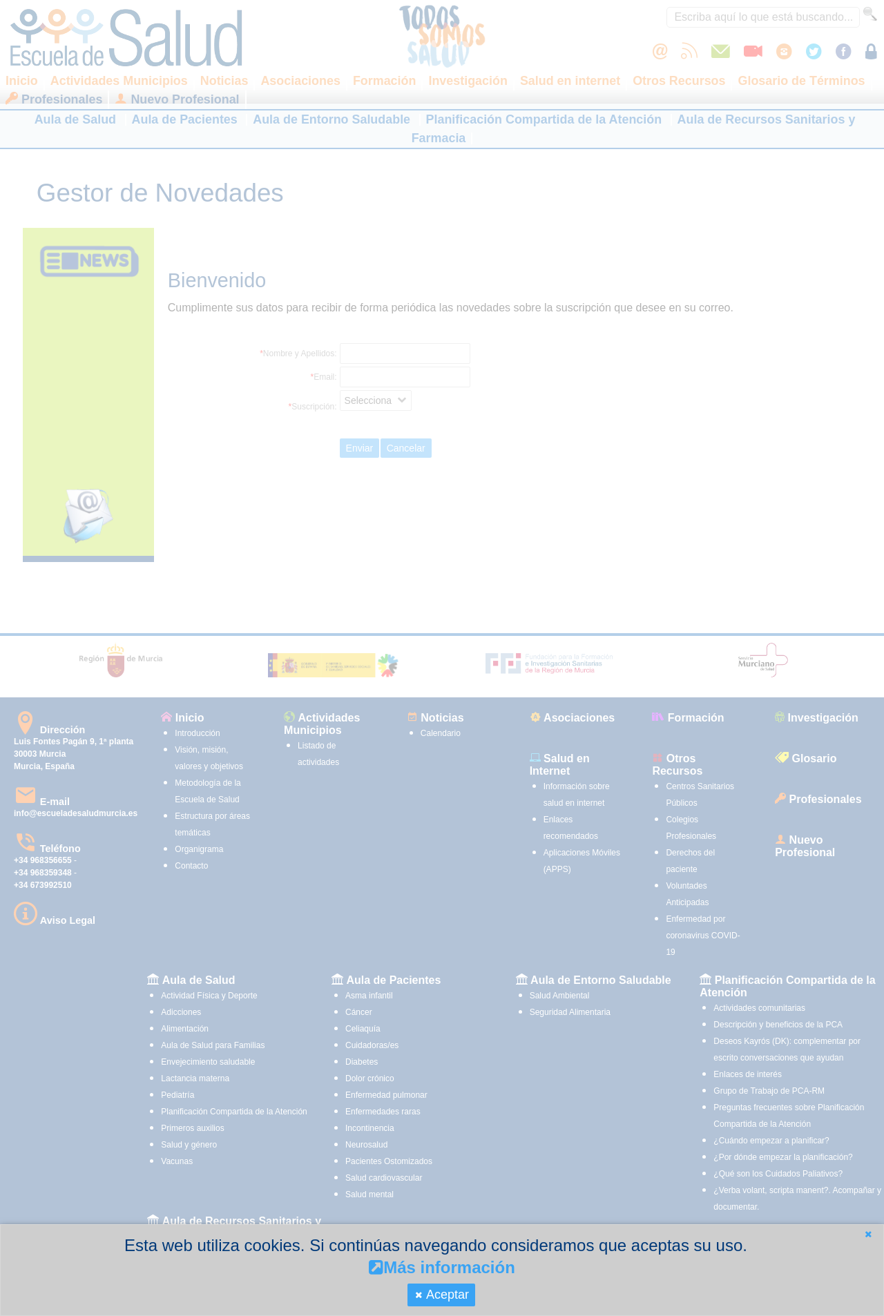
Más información (442, 1267)
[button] (868, 1234)
